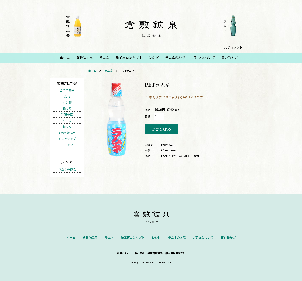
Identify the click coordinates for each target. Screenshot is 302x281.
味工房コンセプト (129, 57)
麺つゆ (67, 126)
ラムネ (104, 57)
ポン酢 (67, 102)
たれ (67, 96)
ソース (67, 120)
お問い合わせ (124, 253)
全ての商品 (67, 90)
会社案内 (140, 253)
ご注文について (203, 57)
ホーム (65, 57)
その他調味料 (67, 133)
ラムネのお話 (175, 57)
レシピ (154, 57)
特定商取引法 (155, 253)
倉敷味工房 (84, 57)
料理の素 (67, 114)
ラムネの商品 (67, 169)
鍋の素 (67, 108)
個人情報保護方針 (175, 253)
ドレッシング (67, 139)
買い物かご (229, 57)
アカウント (233, 47)
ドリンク (67, 145)
